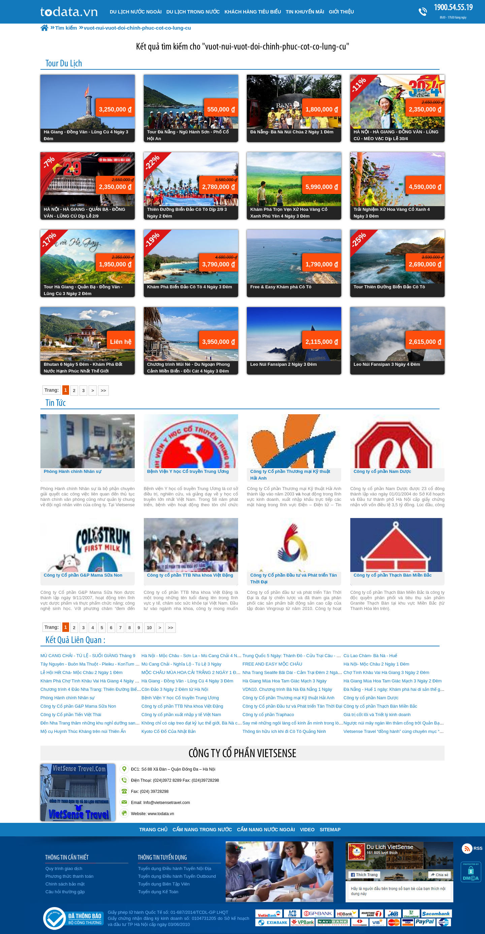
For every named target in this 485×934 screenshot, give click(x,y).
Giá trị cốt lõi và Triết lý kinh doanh (377, 714)
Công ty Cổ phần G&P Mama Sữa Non (78, 706)
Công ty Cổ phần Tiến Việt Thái (70, 714)
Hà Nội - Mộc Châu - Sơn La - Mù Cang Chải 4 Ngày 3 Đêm (199, 655)
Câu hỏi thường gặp (65, 891)
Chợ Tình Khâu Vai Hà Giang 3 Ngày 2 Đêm (386, 672)
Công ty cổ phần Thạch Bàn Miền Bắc (380, 706)
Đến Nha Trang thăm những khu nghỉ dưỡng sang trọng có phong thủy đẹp (113, 723)
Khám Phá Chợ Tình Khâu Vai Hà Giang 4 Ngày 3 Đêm (94, 680)
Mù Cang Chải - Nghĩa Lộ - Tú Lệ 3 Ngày (181, 664)
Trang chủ (153, 829)
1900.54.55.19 (453, 7)
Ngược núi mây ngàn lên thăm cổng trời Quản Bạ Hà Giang (401, 723)
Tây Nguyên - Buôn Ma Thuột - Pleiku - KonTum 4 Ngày (94, 664)
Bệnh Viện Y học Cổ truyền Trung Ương (180, 697)
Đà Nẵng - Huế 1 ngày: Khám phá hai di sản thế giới (394, 689)
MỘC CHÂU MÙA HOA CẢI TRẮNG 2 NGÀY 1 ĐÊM (192, 672)
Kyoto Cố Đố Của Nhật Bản (168, 731)
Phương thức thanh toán (69, 876)
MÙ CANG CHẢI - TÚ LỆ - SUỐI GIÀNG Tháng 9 (87, 655)
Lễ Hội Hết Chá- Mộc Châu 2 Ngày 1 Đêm (81, 672)
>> (103, 390)
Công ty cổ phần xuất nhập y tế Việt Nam (181, 714)
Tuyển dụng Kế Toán (158, 891)
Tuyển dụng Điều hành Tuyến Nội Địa (174, 868)
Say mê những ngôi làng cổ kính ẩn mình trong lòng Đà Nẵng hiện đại (310, 723)
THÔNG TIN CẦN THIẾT (67, 857)
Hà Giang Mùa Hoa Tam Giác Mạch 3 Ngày (285, 680)
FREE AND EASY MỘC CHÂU (272, 664)
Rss (467, 848)
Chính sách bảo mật (65, 884)
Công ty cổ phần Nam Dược (371, 697)
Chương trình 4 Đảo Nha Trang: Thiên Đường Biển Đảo (94, 689)
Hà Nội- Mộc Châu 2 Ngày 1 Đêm (376, 664)
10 (149, 627)
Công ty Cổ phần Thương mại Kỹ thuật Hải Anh (288, 697)
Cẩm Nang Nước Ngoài (266, 829)
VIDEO (307, 829)
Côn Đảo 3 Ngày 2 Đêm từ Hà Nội (174, 689)
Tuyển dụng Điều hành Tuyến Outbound (177, 876)
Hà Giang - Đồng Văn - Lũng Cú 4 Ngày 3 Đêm (187, 680)
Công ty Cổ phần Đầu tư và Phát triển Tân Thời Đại (292, 706)
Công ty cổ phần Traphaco (268, 714)
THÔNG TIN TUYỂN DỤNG (162, 857)
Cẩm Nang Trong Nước (202, 829)
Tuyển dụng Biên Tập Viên (164, 884)
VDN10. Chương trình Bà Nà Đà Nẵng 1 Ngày (287, 689)
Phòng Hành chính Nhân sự (67, 697)
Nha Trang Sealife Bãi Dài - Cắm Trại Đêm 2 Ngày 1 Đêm (298, 672)
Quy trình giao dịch (63, 868)
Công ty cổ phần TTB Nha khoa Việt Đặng (182, 706)
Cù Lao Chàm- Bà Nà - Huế (370, 655)
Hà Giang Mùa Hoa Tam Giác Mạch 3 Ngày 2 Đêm (393, 680)
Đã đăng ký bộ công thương (73, 917)
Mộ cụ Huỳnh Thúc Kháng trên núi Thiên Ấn (83, 731)
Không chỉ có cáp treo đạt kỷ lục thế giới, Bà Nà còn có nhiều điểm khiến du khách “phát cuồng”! (234, 723)
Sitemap (330, 829)
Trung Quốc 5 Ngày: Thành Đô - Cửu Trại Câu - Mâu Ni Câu (301, 655)
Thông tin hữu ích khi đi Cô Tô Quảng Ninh (284, 731)
